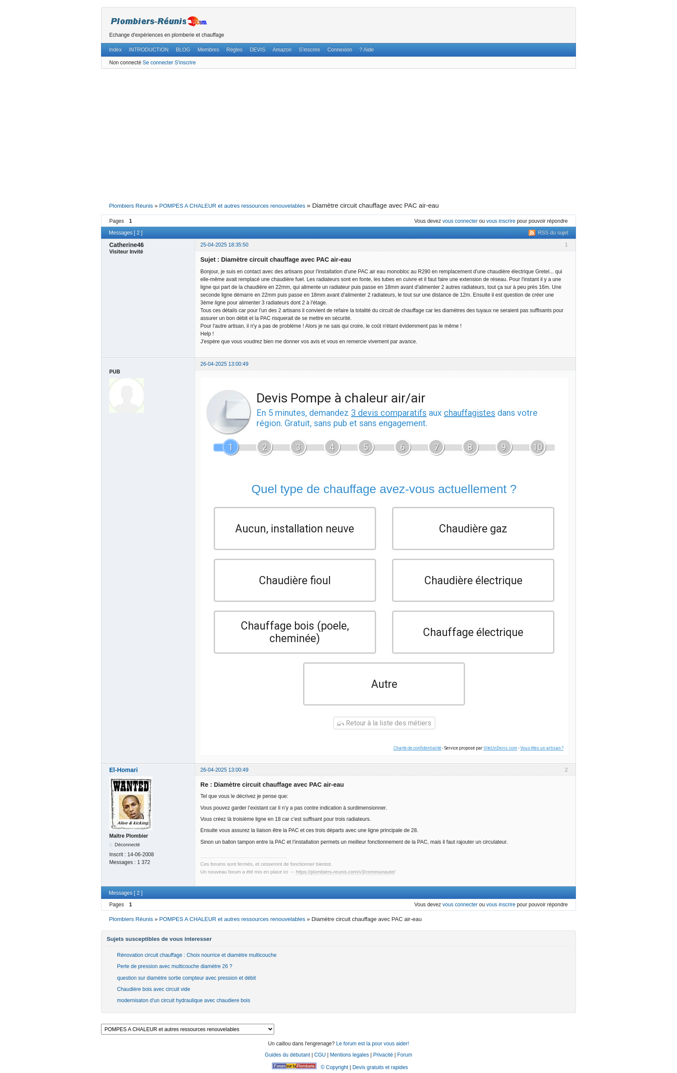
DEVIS (257, 50)
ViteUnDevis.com (500, 748)
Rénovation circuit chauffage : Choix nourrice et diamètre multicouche (196, 955)
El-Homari (123, 769)
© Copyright (334, 1067)
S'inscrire (185, 63)
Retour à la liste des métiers (384, 723)
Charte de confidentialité (417, 748)
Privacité (383, 1055)
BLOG (183, 50)
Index (115, 50)
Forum (404, 1055)
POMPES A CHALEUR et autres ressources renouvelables (232, 206)
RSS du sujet (553, 233)
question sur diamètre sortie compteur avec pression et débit (186, 978)
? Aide (366, 50)
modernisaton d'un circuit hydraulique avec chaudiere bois (183, 1000)
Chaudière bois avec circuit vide (153, 989)
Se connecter (157, 63)
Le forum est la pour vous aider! (372, 1044)
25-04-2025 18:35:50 (224, 245)
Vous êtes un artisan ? (541, 748)
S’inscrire (309, 50)
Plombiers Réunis (131, 206)
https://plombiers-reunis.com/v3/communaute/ (345, 871)
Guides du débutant (287, 1055)
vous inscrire (500, 221)
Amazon (281, 50)
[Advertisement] (338, 134)
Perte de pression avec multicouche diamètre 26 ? (174, 966)
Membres (208, 50)
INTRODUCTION (149, 50)
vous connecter (460, 221)
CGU (320, 1055)
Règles (234, 50)
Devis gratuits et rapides (380, 1067)
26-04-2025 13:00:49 (224, 364)
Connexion (339, 50)
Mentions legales (349, 1055)
